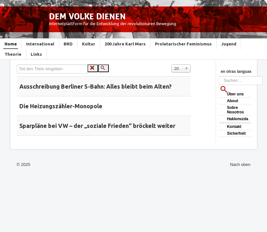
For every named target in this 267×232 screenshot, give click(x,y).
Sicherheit (236, 133)
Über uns (235, 94)
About (232, 101)
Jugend (228, 44)
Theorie (13, 54)
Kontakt (234, 126)
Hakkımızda (237, 119)
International (40, 44)
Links (36, 54)
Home (11, 44)
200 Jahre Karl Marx (125, 44)
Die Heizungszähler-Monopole (60, 106)
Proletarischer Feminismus (183, 44)
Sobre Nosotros (235, 109)
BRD (68, 44)
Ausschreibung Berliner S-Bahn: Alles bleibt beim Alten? (95, 86)
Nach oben (240, 164)
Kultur (88, 44)
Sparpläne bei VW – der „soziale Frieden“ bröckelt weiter (97, 125)
